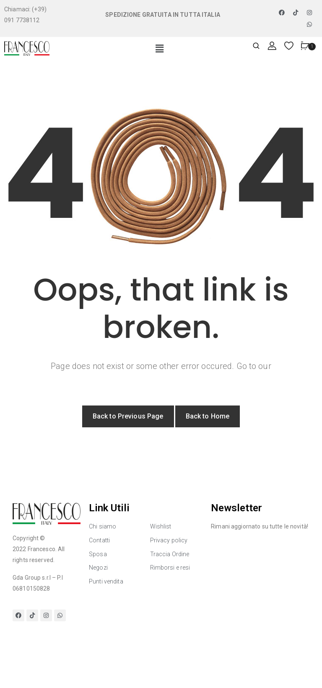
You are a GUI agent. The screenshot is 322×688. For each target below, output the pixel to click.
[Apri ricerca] (256, 46)
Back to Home (208, 416)
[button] (159, 49)
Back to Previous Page (128, 416)
